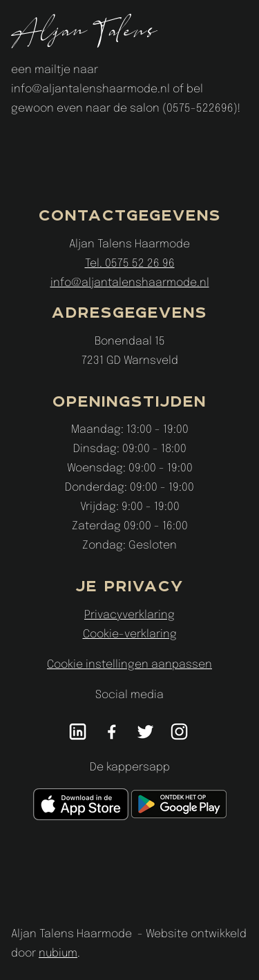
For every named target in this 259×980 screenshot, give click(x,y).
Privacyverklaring (129, 615)
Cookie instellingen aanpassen (129, 665)
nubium (58, 953)
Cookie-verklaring (130, 634)
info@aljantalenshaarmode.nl (129, 283)
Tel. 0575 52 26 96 (130, 263)
